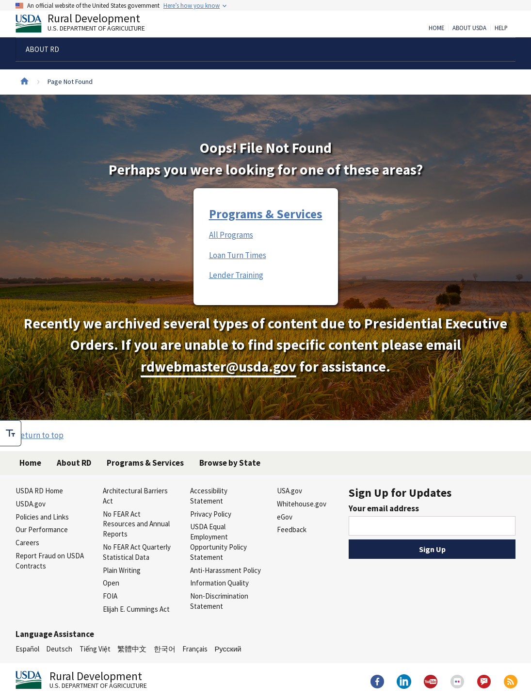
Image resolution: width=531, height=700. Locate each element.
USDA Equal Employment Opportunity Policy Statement (218, 541)
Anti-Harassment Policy (225, 570)
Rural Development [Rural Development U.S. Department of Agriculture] (88, 25)
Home (436, 28)
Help (501, 28)
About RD (74, 462)
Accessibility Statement (208, 495)
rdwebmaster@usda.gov (218, 366)
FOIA (110, 596)
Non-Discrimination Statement (219, 601)
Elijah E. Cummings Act (136, 609)
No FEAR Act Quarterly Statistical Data (137, 552)
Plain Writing (122, 570)
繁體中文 (131, 648)
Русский (227, 648)
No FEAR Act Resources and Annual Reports (136, 524)
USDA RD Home (39, 490)
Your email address (384, 508)
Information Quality (219, 582)
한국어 (165, 648)
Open (111, 582)
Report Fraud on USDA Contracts (50, 560)
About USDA (469, 28)
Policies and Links (42, 516)
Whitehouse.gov (301, 503)
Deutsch (59, 648)
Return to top (40, 435)
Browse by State (229, 462)
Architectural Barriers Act (135, 495)
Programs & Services (265, 214)
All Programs (231, 234)
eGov (284, 516)
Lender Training (236, 275)
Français (195, 648)
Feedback (291, 529)
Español (27, 648)
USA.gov (289, 490)
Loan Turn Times (237, 255)
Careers (27, 542)
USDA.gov (31, 503)
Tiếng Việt (95, 648)
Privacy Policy (210, 514)
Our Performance (42, 529)
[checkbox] (10, 433)
